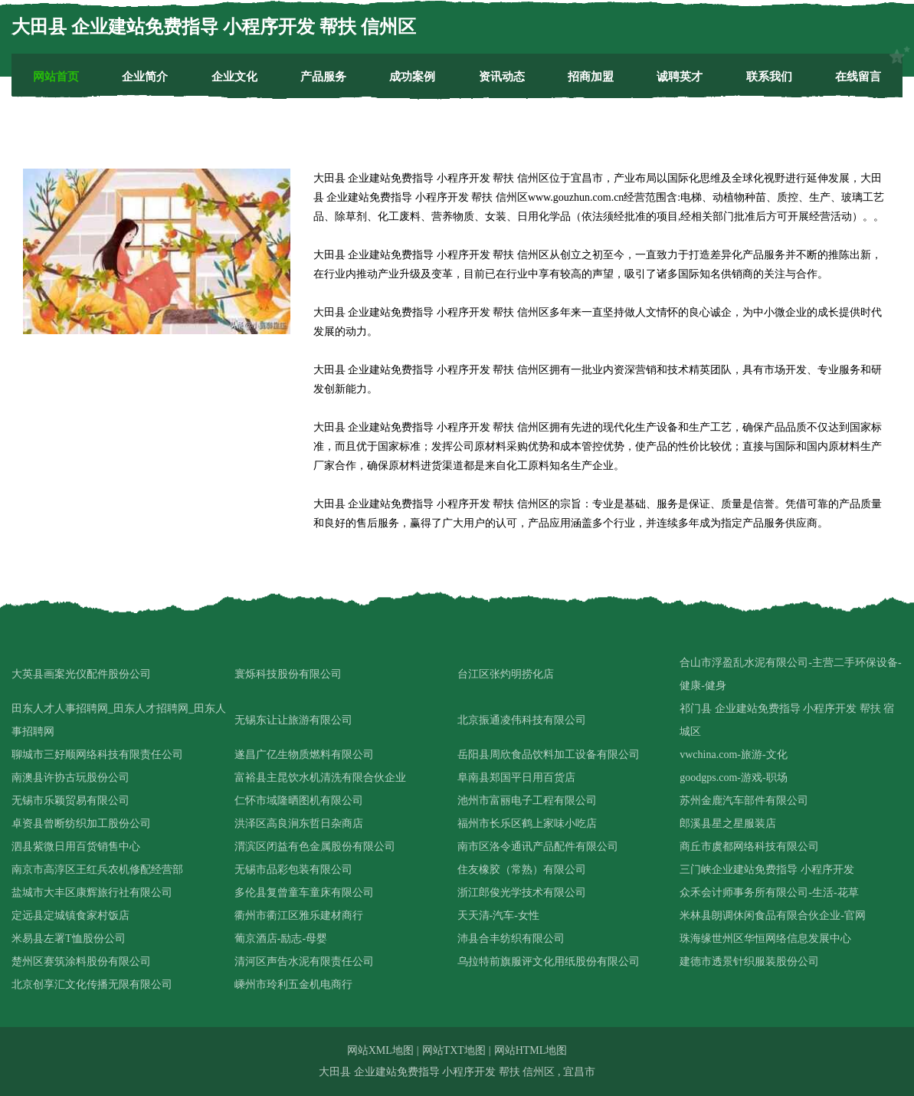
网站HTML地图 (531, 1050)
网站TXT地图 (454, 1050)
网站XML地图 (380, 1050)
